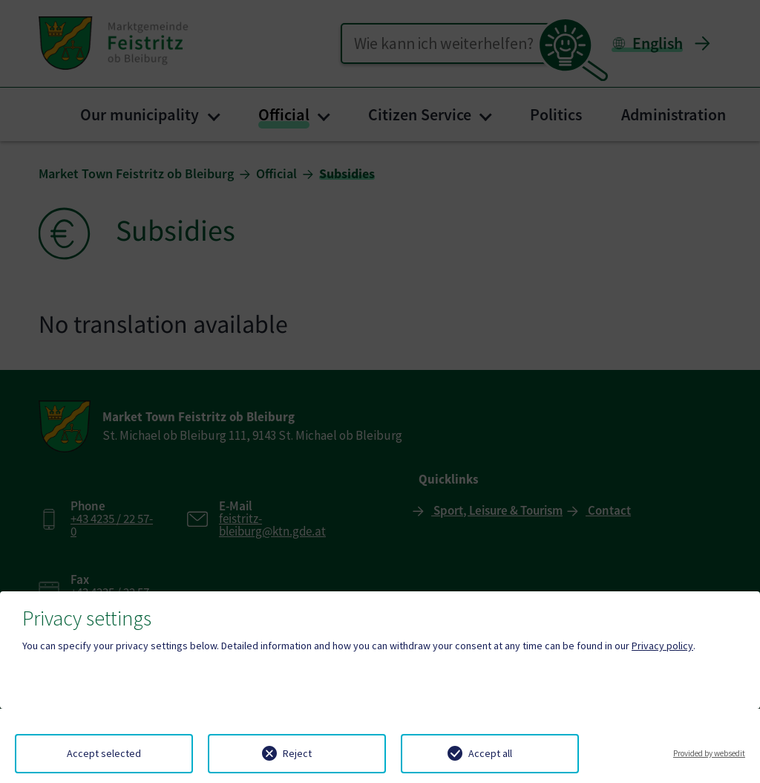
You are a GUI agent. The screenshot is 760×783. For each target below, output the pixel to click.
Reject (297, 753)
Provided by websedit (709, 753)
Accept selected (104, 753)
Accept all (490, 753)
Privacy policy (662, 645)
